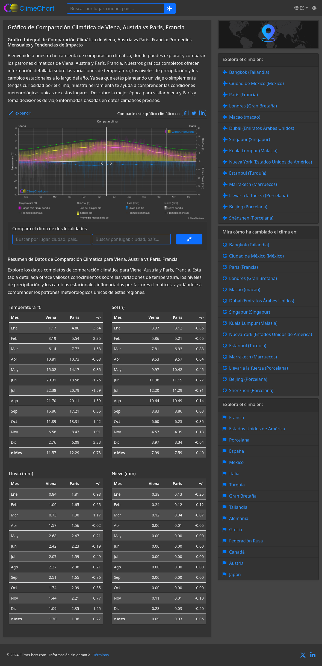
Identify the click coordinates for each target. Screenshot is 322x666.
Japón (235, 574)
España (236, 451)
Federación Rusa (246, 541)
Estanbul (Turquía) (247, 173)
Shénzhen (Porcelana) (251, 218)
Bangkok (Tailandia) (249, 72)
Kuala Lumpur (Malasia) (253, 151)
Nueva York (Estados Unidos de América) (270, 162)
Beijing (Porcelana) (248, 207)
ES (299, 8)
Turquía (237, 485)
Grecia (235, 530)
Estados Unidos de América (257, 429)
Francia (236, 417)
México (236, 462)
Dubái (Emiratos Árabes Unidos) (261, 128)
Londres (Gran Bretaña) (253, 106)
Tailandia (238, 507)
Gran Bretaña (242, 496)
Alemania (238, 518)
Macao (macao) (244, 117)
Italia (234, 474)
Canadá (237, 552)
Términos (101, 654)
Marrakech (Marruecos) (253, 184)
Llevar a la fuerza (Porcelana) (258, 195)
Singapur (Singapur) (249, 139)
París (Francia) (243, 95)
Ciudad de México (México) (256, 83)
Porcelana (239, 440)
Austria (236, 563)
